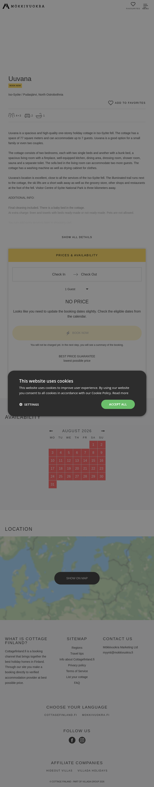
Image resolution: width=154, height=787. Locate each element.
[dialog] (77, 393)
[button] (29, 404)
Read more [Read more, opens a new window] (120, 393)
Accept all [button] (118, 404)
